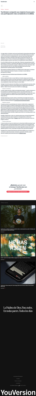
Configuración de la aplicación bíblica (22, 100)
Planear (16, 118)
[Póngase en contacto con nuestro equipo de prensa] (18, 192)
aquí (26, 86)
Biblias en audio (22, 133)
